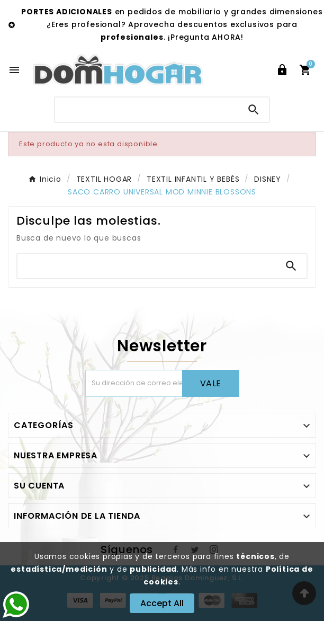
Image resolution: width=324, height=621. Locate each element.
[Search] (253, 110)
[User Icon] (282, 70)
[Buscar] (146, 109)
